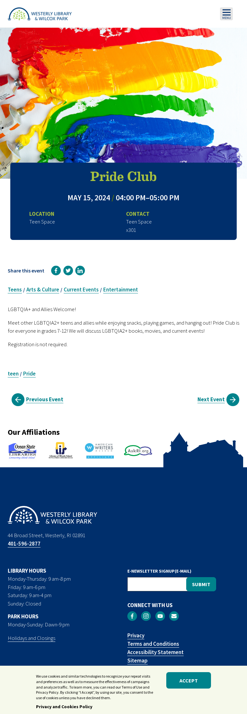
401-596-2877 (24, 543)
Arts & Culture (42, 289)
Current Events (81, 289)
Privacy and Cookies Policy (64, 709)
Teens (15, 289)
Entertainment (120, 289)
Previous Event (44, 399)
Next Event (211, 399)
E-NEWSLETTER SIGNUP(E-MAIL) (159, 571)
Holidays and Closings (31, 638)
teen (13, 373)
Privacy (135, 635)
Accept (188, 682)
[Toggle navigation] (226, 13)
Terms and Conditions (153, 643)
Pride (29, 373)
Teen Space (139, 221)
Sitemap (137, 660)
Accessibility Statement (155, 652)
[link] (56, 270)
